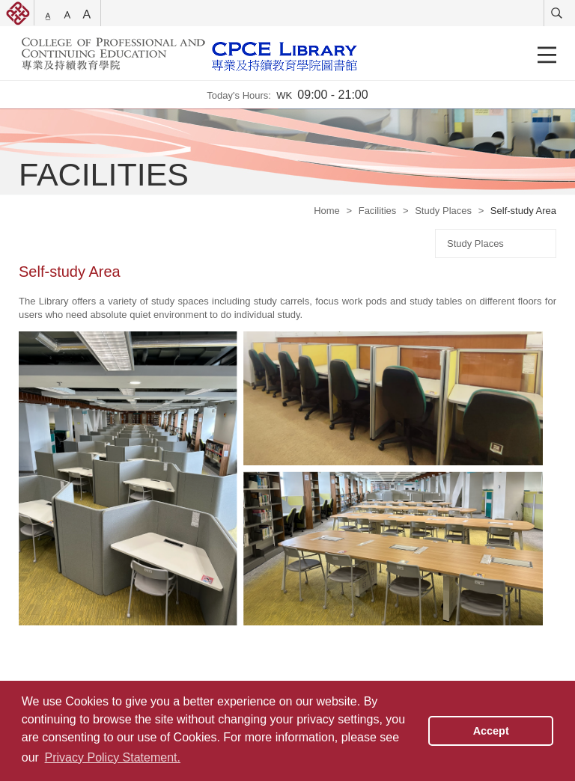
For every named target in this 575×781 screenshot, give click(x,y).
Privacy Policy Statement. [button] (112, 757)
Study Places (443, 210)
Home (327, 210)
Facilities (378, 210)
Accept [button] (491, 731)
